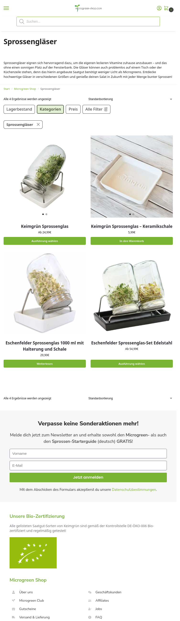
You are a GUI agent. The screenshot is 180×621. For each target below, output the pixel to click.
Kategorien (50, 109)
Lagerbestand (19, 109)
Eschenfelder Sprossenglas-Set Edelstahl (131, 343)
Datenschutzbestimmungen (134, 489)
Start (7, 89)
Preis (73, 109)
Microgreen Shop (25, 89)
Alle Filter (96, 109)
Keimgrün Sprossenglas (45, 226)
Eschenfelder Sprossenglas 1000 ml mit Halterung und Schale (44, 346)
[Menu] (11, 8)
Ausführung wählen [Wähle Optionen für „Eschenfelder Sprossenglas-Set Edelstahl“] (131, 363)
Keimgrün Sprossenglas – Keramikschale (132, 226)
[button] (167, 8)
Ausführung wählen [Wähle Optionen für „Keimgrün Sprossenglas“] (44, 241)
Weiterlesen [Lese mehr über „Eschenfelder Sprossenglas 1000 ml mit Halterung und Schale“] (45, 363)
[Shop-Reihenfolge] (130, 99)
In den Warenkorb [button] (131, 241)
